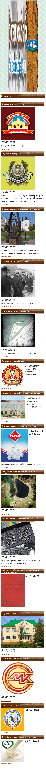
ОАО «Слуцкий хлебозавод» (14, 361)
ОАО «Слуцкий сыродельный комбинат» (20, 737)
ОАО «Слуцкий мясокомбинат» (15, 659)
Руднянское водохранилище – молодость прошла (20, 472)
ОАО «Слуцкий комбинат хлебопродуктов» (21, 393)
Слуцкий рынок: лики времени (15, 261)
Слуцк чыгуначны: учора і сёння (16, 311)
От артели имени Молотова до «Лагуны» (20, 519)
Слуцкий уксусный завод (13, 104)
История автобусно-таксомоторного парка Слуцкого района (20, 571)
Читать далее (6, 149)
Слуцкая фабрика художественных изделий (21, 209)
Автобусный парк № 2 (11, 705)
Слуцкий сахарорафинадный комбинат (19, 426)
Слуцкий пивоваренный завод (15, 154)
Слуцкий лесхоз (9, 614)
